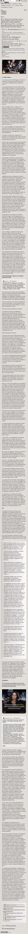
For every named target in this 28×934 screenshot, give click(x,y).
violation (20, 44)
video (4, 745)
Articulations (15, 3)
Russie (7, 50)
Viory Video (6, 281)
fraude (23, 44)
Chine (4, 50)
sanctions (20, 43)
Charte (18, 52)
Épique (20, 3)
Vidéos (21, 5)
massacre (16, 44)
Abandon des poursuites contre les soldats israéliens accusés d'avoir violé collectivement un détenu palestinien (12, 21)
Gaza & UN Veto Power (11, 919)
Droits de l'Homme (6, 43)
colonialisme (4, 45)
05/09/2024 (17, 718)
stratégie (16, 43)
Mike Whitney (6, 47)
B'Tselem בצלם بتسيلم (8, 718)
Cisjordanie (15, 50)
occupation (9, 41)
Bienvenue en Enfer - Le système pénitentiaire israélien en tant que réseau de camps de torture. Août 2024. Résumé (12, 25)
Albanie (19, 50)
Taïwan (10, 50)
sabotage (4, 44)
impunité (5, 41)
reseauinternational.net (15, 29)
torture (12, 44)
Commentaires (4, 7)
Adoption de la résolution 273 (12, 904)
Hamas (13, 48)
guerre (8, 45)
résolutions (17, 48)
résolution (5, 52)
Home (2, 3)
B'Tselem (8, 56)
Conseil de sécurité (7, 48)
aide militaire (22, 52)
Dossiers (9, 5)
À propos (10, 7)
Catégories (3, 5)
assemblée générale (12, 52)
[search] (10, 1)
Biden (4, 55)
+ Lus (12, 5)
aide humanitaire (5, 54)
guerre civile (9, 42)
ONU (4, 56)
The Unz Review (12, 925)
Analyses (9, 3)
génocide (12, 43)
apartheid (22, 48)
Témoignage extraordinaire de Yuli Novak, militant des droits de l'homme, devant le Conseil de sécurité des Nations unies (13, 685)
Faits (5, 3)
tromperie (8, 44)
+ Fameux (17, 5)
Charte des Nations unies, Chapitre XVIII (14, 912)
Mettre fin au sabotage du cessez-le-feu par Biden (11, 38)
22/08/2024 (13, 281)
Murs (2, 17)
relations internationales (16, 45)
